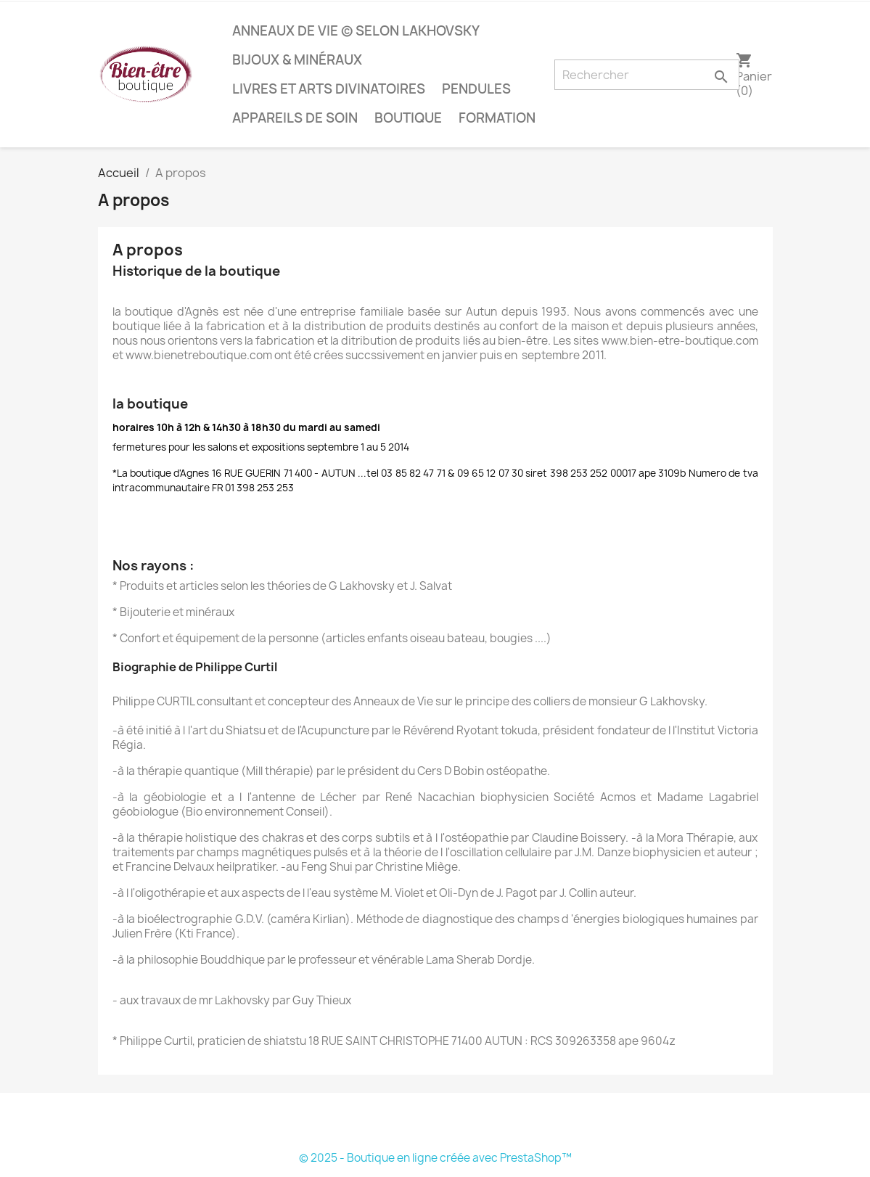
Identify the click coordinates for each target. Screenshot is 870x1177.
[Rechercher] (646, 75)
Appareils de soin (295, 118)
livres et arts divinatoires (328, 89)
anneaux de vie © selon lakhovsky (356, 31)
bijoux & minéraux (297, 60)
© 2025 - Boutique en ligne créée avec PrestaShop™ (435, 1157)
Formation (497, 118)
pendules (476, 89)
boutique (408, 118)
